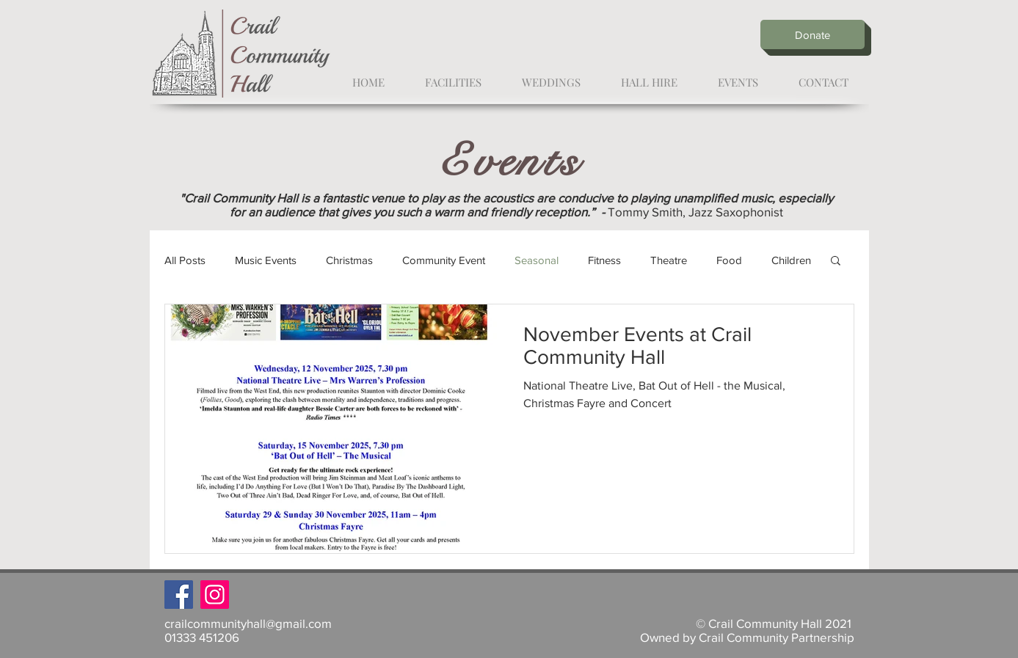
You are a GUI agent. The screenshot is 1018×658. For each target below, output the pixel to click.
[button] (836, 261)
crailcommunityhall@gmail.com (248, 623)
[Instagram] (214, 594)
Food (729, 260)
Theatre (668, 260)
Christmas (349, 260)
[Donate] (812, 34)
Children (791, 260)
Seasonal (537, 260)
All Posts (185, 260)
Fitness (604, 260)
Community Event (443, 260)
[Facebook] (178, 594)
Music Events (266, 260)
